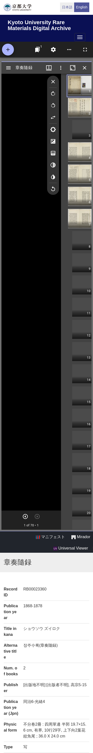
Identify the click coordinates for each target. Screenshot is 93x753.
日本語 (67, 7)
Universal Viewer (70, 548)
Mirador (80, 537)
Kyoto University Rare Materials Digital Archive (39, 24)
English (82, 7)
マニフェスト (50, 537)
